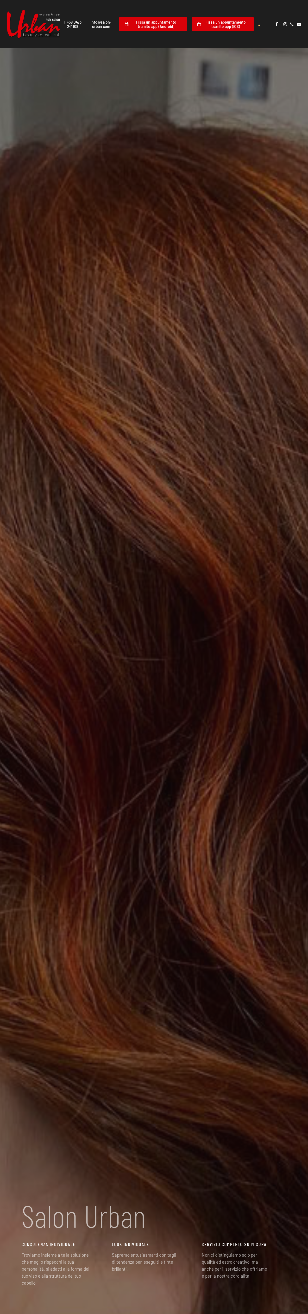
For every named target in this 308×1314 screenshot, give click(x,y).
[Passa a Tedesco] (259, 24)
